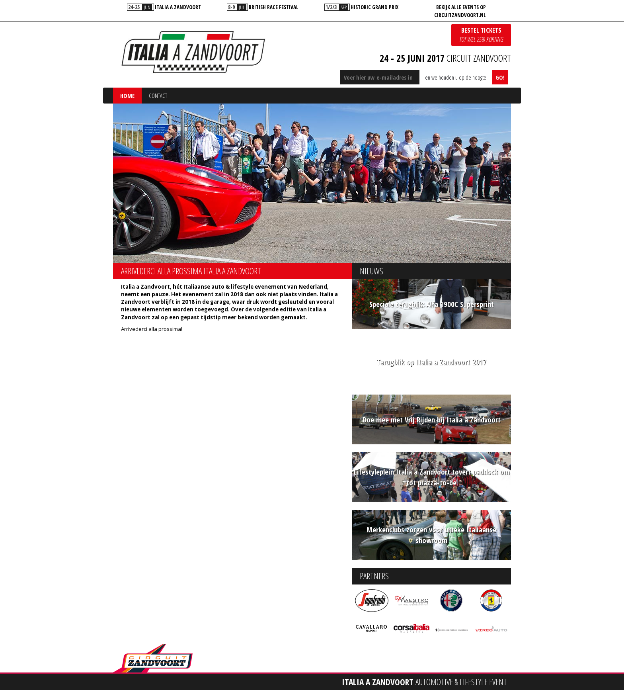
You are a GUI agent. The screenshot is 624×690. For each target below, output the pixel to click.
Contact (158, 96)
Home (127, 96)
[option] (164, 7)
